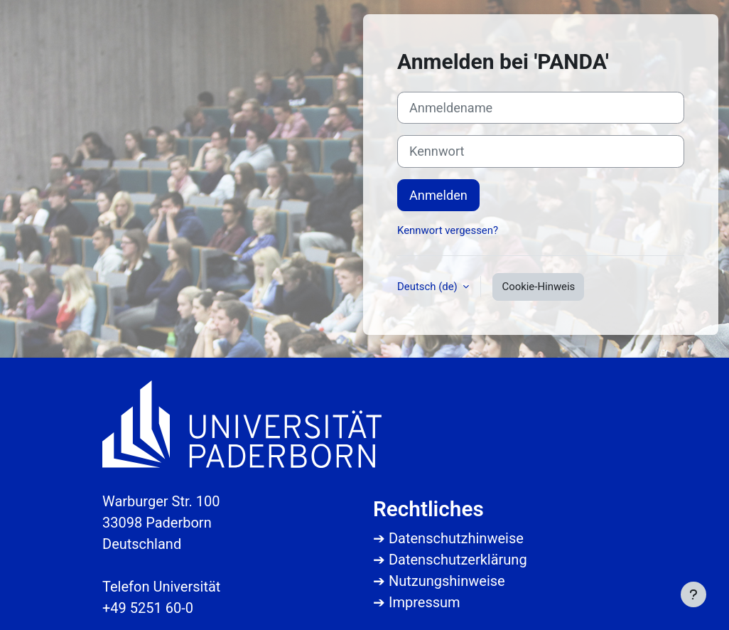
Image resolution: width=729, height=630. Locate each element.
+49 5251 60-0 (147, 607)
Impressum (424, 602)
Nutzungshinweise (447, 580)
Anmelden (438, 195)
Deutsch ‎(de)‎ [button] (428, 286)
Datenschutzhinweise (456, 538)
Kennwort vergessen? (447, 230)
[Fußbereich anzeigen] (693, 594)
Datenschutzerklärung (458, 559)
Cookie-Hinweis (538, 286)
